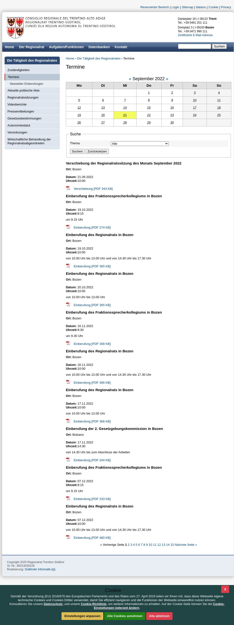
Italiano (201, 7)
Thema (75, 143)
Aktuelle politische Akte (23, 90)
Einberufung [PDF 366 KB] (92, 382)
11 (155, 544)
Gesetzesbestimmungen (24, 118)
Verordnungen (17, 132)
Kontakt (121, 47)
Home (70, 58)
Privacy (226, 7)
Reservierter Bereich (154, 7)
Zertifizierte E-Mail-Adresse (195, 35)
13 (164, 544)
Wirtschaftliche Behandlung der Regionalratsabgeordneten (29, 141)
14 (168, 544)
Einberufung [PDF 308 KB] (92, 344)
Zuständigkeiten (18, 70)
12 (159, 544)
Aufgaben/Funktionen (66, 47)
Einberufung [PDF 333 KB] (92, 499)
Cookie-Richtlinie (93, 604)
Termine (13, 77)
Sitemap (187, 7)
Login (175, 7)
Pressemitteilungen (20, 111)
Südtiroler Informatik (40, 569)
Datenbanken (99, 47)
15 (173, 544)
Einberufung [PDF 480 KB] (92, 537)
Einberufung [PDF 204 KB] (92, 460)
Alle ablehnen (159, 616)
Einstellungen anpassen (82, 616)
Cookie (213, 7)
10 (151, 544)
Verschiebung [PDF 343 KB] (93, 189)
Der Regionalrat (31, 47)
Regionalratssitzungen (23, 97)
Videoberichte (17, 104)
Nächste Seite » (186, 544)
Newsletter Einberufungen (26, 84)
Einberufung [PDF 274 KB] (92, 227)
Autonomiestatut (18, 125)
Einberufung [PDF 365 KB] (92, 266)
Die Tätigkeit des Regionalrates (98, 58)
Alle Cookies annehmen (125, 616)
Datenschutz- (53, 604)
